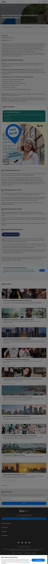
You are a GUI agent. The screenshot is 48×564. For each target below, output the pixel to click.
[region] (24, 559)
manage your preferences (24, 562)
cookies (6, 559)
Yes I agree (38, 560)
